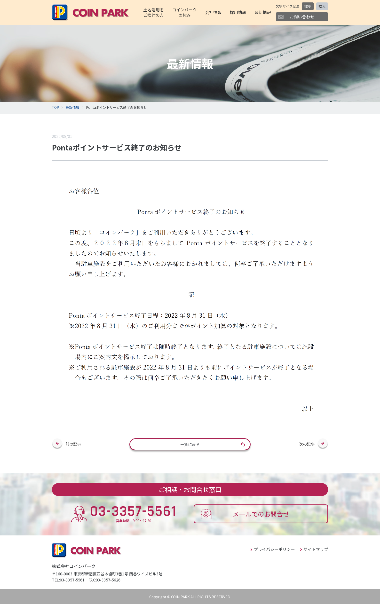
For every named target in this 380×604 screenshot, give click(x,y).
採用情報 (238, 12)
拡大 (322, 6)
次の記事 (307, 444)
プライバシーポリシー (274, 549)
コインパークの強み (184, 12)
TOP (55, 107)
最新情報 (262, 12)
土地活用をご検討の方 (153, 12)
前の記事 (73, 444)
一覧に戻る (190, 444)
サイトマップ (315, 549)
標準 (307, 6)
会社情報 (213, 12)
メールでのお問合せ (261, 513)
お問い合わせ (302, 17)
